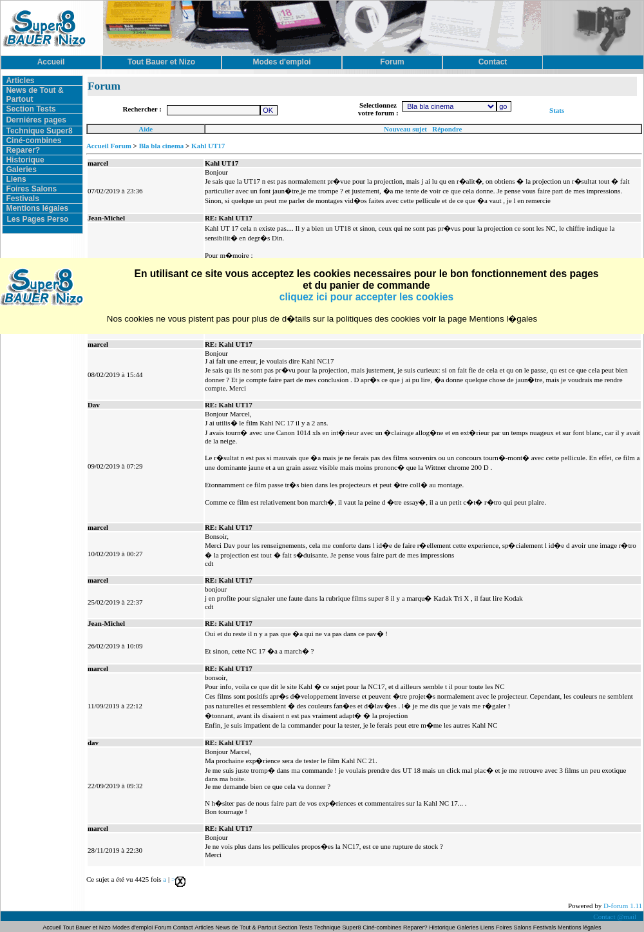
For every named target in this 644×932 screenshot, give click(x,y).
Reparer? (23, 150)
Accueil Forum (108, 146)
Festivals (22, 198)
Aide (145, 129)
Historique (25, 159)
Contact (183, 927)
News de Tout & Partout (246, 927)
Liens (16, 179)
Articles (20, 80)
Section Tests (30, 108)
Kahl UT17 (208, 146)
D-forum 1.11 (622, 905)
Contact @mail (615, 916)
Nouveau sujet (405, 129)
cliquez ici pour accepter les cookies (366, 296)
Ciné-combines (33, 140)
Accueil (52, 927)
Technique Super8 (39, 130)
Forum (164, 927)
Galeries (21, 169)
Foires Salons (31, 188)
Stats (556, 110)
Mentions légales (37, 208)
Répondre (447, 129)
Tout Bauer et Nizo (87, 927)
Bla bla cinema (161, 146)
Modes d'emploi (133, 927)
